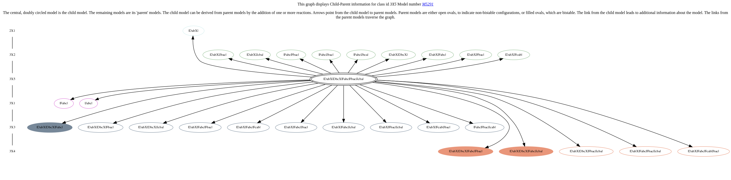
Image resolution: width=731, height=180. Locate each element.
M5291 (427, 4)
